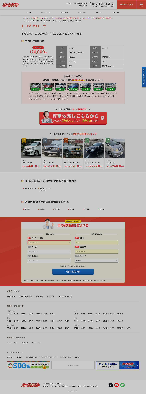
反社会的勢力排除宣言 (48, 357)
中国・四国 (10, 325)
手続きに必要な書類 (25, 296)
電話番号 (83, 247)
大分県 (105, 328)
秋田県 (38, 314)
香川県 (52, 328)
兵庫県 (83, 321)
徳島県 (45, 328)
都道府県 (83, 256)
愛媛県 (59, 328)
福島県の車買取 (30, 188)
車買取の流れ (45, 12)
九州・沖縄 (77, 325)
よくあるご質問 (12, 342)
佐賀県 (83, 328)
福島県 (104, 66)
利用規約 (63, 266)
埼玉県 (98, 314)
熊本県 (98, 328)
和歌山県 (120, 321)
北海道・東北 (11, 311)
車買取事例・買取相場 (38, 18)
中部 (8, 318)
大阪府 (76, 321)
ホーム (28, 12)
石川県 (23, 321)
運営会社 (116, 12)
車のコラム (99, 12)
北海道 (9, 314)
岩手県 (23, 314)
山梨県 (38, 321)
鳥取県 (9, 328)
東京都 (112, 314)
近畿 (75, 318)
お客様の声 (24, 342)
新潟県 (102, 209)
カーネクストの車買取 (65, 296)
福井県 (31, 321)
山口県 (38, 328)
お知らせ (77, 357)
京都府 (90, 321)
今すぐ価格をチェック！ (144, 77)
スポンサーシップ (65, 357)
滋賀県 (98, 321)
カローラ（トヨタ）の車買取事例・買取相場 (96, 18)
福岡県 (76, 328)
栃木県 (57, 209)
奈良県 (105, 321)
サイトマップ (36, 342)
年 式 (34, 247)
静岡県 (59, 321)
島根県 (16, 328)
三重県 (112, 321)
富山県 (16, 321)
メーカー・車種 (37, 238)
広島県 (31, 328)
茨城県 (87, 209)
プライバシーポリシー (73, 266)
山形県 (42, 209)
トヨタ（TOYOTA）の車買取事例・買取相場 (64, 18)
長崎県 (90, 328)
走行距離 (35, 256)
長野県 (45, 321)
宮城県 (27, 209)
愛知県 (67, 321)
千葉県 (105, 314)
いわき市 (111, 66)
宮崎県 (112, 328)
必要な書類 (64, 12)
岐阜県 (52, 321)
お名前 (82, 238)
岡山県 (23, 328)
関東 (75, 311)
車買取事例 (82, 12)
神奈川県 (120, 314)
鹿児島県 (120, 328)
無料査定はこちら (126, 4)
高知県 (67, 328)
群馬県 (72, 209)
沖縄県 (128, 328)
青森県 (16, 314)
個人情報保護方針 (31, 357)
